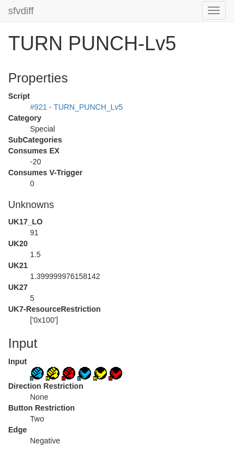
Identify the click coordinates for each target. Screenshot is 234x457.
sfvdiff (21, 10)
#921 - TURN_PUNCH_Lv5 (76, 107)
